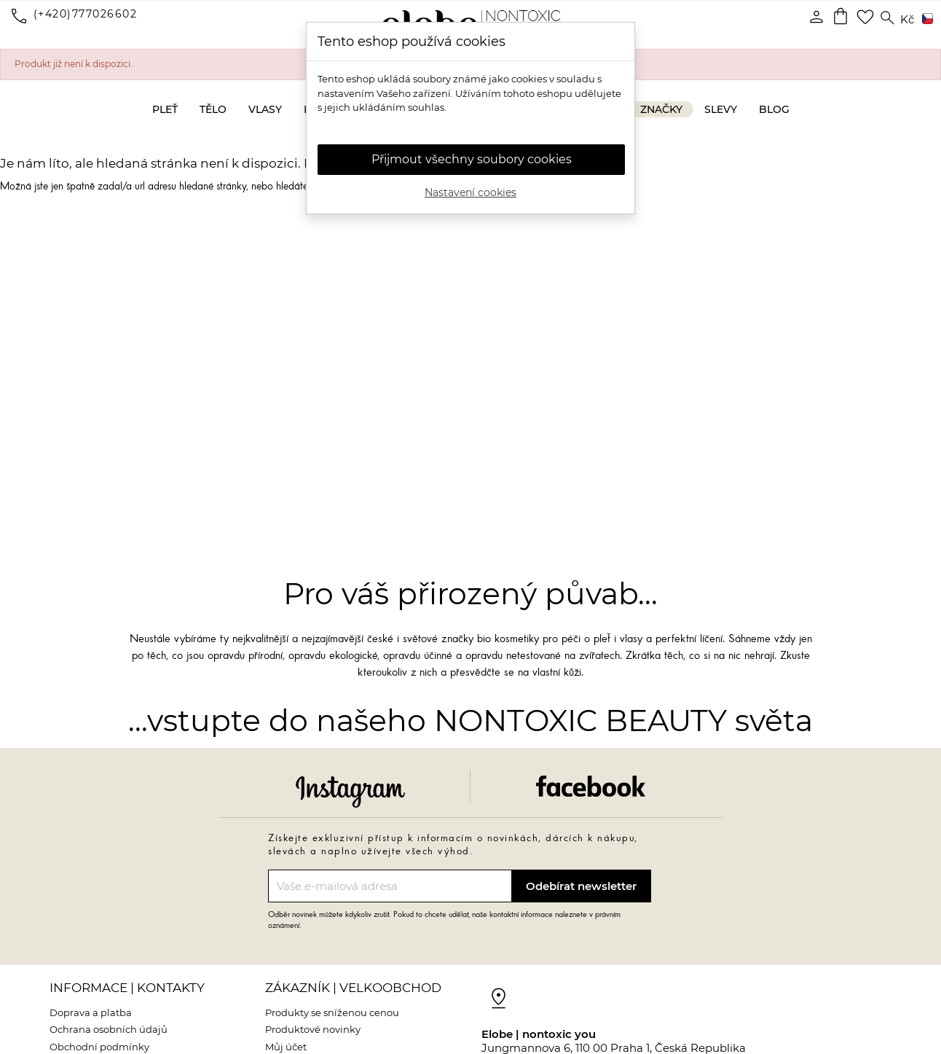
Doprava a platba (91, 1012)
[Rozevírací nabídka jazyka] (925, 19)
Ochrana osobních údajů (109, 1029)
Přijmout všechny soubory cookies (471, 159)
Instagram (350, 792)
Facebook (590, 786)
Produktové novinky (313, 1029)
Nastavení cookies (470, 192)
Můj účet (286, 1047)
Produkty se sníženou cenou (332, 1012)
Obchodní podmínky (99, 1047)
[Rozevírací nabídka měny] (907, 20)
